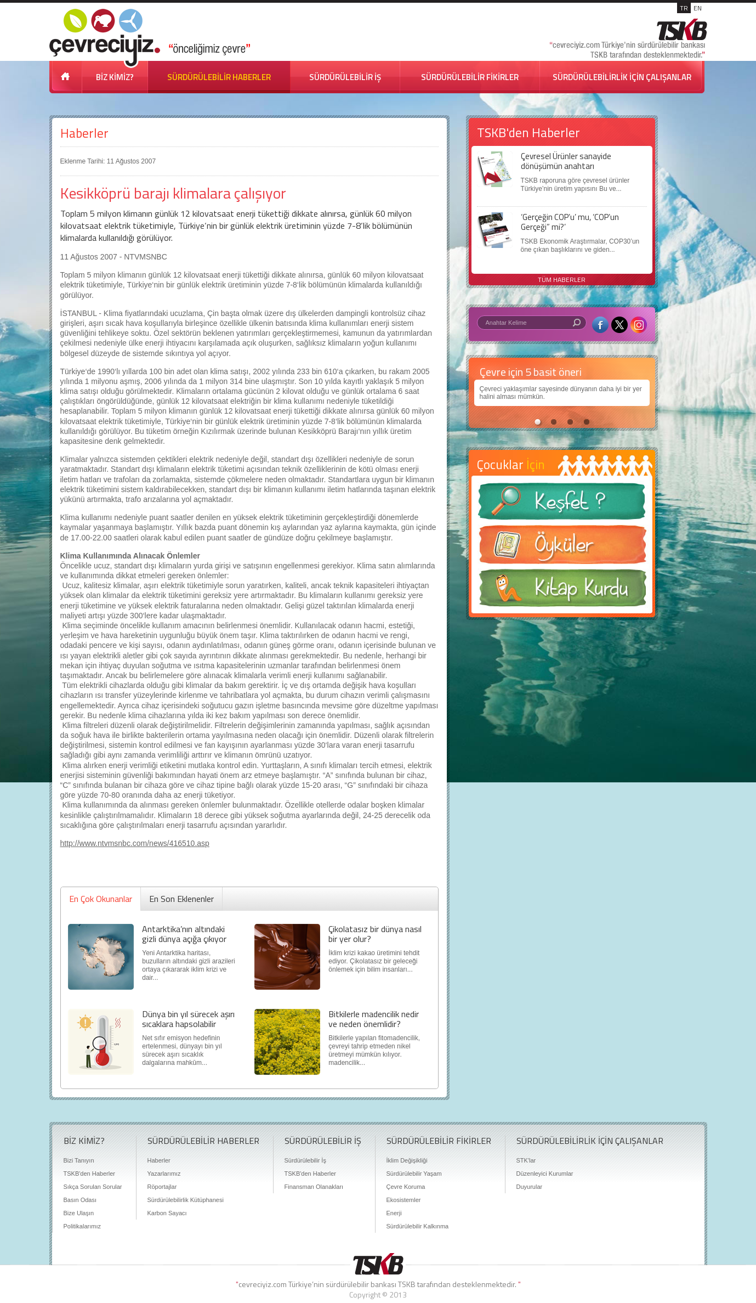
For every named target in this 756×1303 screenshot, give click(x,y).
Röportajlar (162, 1186)
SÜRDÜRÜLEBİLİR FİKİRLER (470, 77)
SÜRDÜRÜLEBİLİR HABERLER (219, 77)
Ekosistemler (403, 1200)
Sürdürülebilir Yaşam (414, 1173)
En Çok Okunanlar (100, 898)
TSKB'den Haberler (89, 1173)
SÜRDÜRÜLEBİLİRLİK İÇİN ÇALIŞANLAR (622, 77)
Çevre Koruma (405, 1186)
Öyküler (561, 548)
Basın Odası (80, 1200)
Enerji (394, 1213)
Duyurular (529, 1186)
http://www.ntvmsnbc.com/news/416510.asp (134, 843)
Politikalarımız (82, 1226)
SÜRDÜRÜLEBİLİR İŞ (345, 77)
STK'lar (526, 1160)
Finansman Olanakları (314, 1186)
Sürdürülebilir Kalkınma (417, 1226)
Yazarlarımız (164, 1173)
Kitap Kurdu (561, 591)
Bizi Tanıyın (79, 1160)
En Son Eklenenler (181, 898)
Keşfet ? (561, 504)
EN (698, 8)
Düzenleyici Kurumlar (544, 1173)
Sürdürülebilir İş (305, 1160)
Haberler (84, 133)
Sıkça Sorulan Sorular (93, 1186)
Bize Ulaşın (79, 1213)
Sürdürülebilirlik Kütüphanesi (185, 1200)
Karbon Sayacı (167, 1213)
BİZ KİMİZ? (115, 77)
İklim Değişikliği (407, 1160)
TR (684, 8)
